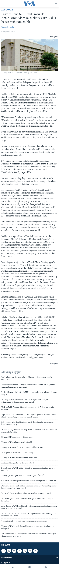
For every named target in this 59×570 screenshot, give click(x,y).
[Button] (54, 36)
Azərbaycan (7, 10)
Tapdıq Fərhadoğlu (8, 27)
